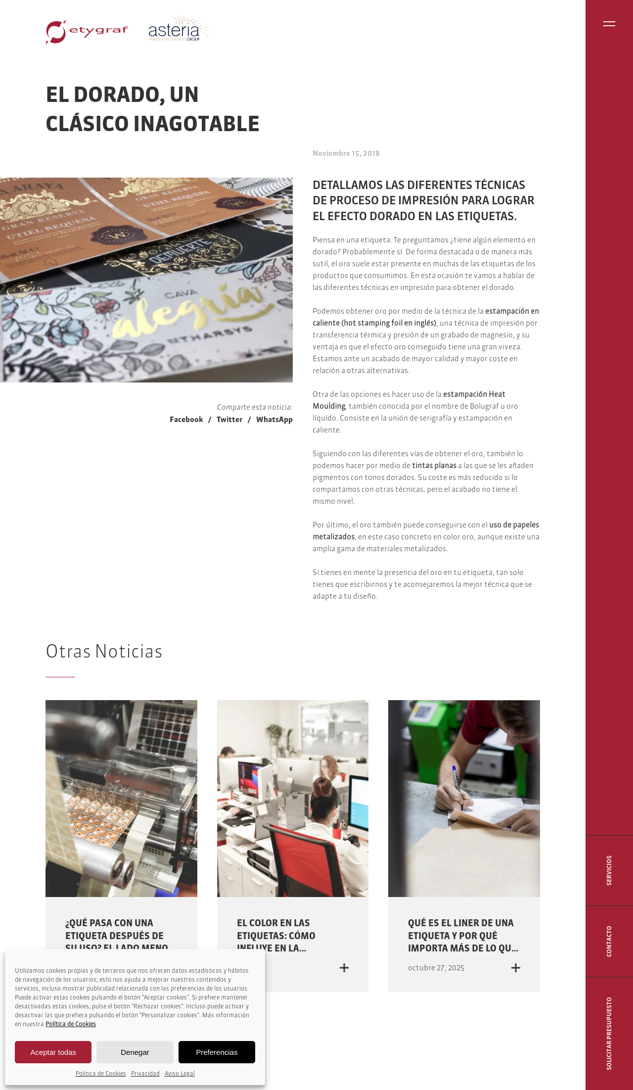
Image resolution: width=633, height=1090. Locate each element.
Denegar (135, 1052)
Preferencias (216, 1052)
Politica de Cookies (101, 1073)
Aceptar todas (53, 1052)
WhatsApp (274, 419)
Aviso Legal (180, 1073)
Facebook (186, 419)
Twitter (229, 419)
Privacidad (145, 1073)
